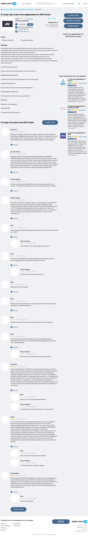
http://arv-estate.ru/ (23, 31)
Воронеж (3, 530)
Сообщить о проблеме (73, 20)
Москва (3, 523)
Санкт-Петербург (5, 525)
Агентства (5, 9)
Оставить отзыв (50, 122)
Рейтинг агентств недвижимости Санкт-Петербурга (21, 9)
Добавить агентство (68, 3)
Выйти (85, 3)
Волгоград (4, 528)
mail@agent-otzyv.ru (81, 527)
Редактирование (73, 26)
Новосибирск (17, 525)
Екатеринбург (17, 523)
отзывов (29, 19)
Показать (30, 24)
